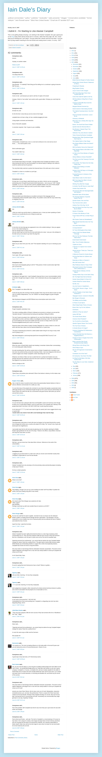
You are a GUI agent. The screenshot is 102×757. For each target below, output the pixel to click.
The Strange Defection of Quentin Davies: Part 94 (81, 197)
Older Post (60, 735)
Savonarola (15, 643)
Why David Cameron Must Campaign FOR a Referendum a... (82, 267)
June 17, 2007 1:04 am (18, 103)
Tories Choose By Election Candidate (82, 135)
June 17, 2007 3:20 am (18, 154)
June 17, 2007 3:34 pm (18, 577)
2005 (72, 380)
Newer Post (11, 735)
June (74, 78)
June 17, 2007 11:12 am (18, 446)
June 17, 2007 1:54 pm (18, 567)
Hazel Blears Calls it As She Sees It (82, 178)
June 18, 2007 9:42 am (18, 677)
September (76, 71)
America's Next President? (79, 319)
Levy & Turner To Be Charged (80, 90)
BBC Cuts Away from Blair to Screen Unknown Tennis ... (82, 181)
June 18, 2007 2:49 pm (18, 711)
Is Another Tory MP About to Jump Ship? (83, 186)
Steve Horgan (16, 513)
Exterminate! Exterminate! (79, 240)
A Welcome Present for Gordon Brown (82, 254)
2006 (72, 378)
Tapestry (14, 572)
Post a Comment (14, 731)
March (74, 371)
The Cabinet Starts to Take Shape (81, 141)
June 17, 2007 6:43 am (18, 201)
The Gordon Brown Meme (79, 316)
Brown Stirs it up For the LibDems (81, 307)
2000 (72, 387)
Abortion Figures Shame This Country (82, 323)
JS (73, 400)
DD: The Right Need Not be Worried (82, 277)
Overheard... (76, 309)
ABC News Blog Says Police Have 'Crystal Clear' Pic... (82, 93)
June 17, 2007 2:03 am (18, 134)
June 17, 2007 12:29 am (18, 67)
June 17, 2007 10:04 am (18, 375)
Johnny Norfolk (16, 207)
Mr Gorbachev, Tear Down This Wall (82, 356)
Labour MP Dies (77, 314)
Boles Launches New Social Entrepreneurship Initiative (80, 342)
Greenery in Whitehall (78, 118)
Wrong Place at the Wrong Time (81, 345)
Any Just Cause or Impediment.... (81, 286)
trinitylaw (14, 287)
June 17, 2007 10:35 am (18, 395)
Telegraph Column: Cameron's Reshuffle (83, 296)
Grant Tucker (76, 395)
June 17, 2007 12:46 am (18, 88)
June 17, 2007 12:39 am (18, 77)
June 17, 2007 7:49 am (18, 236)
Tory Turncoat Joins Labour (80, 203)
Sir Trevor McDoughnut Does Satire (82, 230)
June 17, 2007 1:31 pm (18, 526)
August (75, 73)
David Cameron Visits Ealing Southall (82, 108)
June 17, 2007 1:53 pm (18, 557)
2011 (72, 53)
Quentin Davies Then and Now (81, 200)
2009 (72, 57)
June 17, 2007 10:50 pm (18, 659)
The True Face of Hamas (79, 326)
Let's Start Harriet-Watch (79, 225)
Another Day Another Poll (79, 188)
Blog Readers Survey (78, 88)
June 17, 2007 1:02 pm (18, 482)
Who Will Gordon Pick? (79, 262)
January (75, 375)
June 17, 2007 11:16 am (18, 457)
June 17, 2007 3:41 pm (18, 592)
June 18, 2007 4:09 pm (18, 728)
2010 (72, 55)
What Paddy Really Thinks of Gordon (82, 305)
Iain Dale (75, 397)
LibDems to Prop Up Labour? (80, 312)
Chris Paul (15, 477)
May (74, 366)
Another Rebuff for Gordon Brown (81, 281)
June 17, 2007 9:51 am (18, 301)
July (74, 76)
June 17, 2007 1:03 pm (18, 493)
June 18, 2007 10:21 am (18, 700)
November (76, 66)
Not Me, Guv (76, 283)
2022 (72, 50)
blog (13, 36)
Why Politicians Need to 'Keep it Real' (82, 265)
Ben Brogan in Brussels (79, 298)
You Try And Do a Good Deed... (81, 321)
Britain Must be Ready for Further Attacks (83, 80)
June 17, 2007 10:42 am (18, 434)
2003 (72, 385)
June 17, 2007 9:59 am (18, 338)
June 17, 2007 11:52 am (18, 472)
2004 (72, 383)
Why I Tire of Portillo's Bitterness (81, 242)
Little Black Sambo (17, 610)
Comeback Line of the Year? (80, 353)
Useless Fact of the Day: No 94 (81, 205)
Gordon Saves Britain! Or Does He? (82, 279)
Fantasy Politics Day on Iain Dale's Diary (83, 274)
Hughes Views (16, 381)
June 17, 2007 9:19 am (18, 268)
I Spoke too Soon (77, 244)
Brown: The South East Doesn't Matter (83, 124)
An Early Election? (77, 228)
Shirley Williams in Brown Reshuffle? (82, 157)
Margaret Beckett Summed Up (80, 106)
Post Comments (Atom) (21, 737)
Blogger (58, 748)
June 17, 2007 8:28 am (18, 257)
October (75, 69)
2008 (72, 60)
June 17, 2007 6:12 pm (18, 616)
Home (36, 735)
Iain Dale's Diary (29, 9)
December (76, 64)
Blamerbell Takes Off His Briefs (81, 194)
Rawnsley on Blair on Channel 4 (81, 260)
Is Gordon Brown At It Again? (80, 328)
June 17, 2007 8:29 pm (18, 649)
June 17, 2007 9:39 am (18, 282)
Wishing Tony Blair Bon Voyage (81, 184)
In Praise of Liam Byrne (79, 302)
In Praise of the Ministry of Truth (81, 213)
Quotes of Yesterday (78, 211)
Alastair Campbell (16, 47)
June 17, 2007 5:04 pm (18, 605)
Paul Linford (15, 664)
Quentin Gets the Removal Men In (81, 127)
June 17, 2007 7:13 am (18, 216)
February (75, 373)
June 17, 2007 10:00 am (18, 365)
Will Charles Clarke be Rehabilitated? (82, 219)
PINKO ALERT (16, 65)
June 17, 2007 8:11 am (18, 247)
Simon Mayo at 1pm (78, 347)
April (74, 368)
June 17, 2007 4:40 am (18, 188)
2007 (72, 62)
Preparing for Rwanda (78, 86)
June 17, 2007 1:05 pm (18, 508)
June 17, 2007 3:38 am (18, 173)
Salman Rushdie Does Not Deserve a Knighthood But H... (82, 334)
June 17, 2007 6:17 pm (18, 638)
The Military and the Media (79, 300)
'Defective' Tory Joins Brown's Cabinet (82, 133)
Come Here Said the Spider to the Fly (82, 96)
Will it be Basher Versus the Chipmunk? (83, 147)
